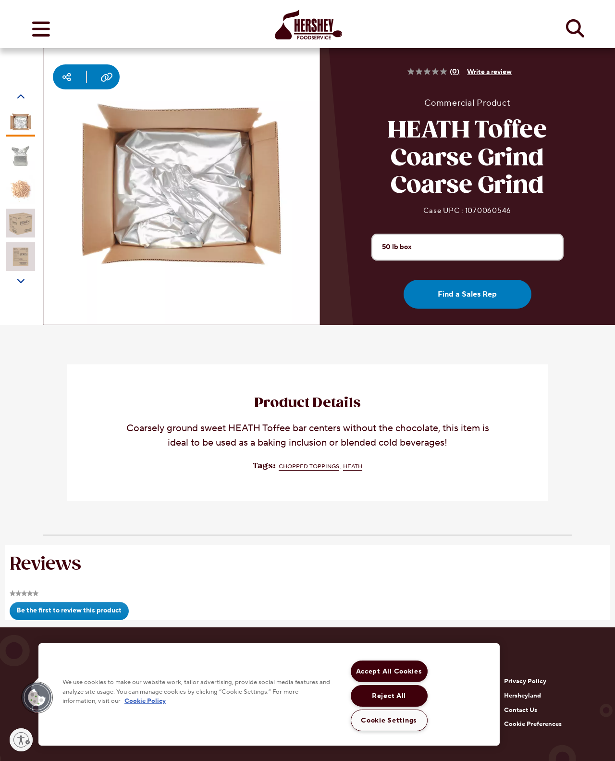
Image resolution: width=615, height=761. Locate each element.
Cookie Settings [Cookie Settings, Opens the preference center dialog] (389, 720)
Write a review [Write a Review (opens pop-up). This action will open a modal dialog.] (489, 72)
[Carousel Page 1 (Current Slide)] (20, 122)
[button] (37, 697)
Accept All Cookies (389, 671)
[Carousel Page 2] (20, 155)
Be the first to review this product (72, 612)
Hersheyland (522, 695)
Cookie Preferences (533, 724)
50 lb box (400, 246)
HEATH (352, 466)
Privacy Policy (525, 681)
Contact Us (520, 710)
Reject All (389, 695)
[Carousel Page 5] (20, 256)
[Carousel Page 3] (20, 189)
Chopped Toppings (309, 466)
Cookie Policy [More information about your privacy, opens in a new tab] (145, 701)
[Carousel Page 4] (20, 223)
